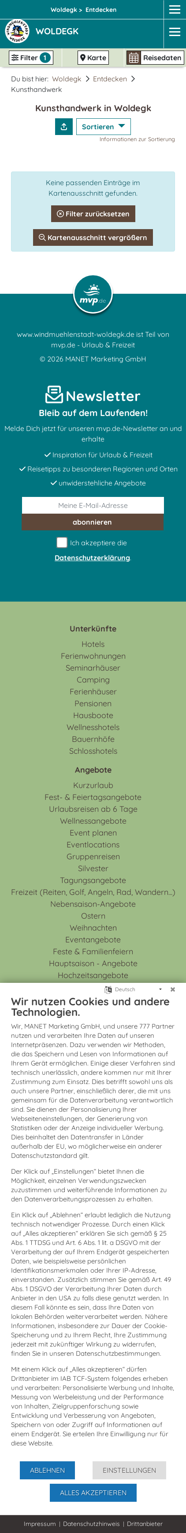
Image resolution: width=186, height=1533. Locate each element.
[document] (93, 1227)
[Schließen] (172, 989)
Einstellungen (129, 1470)
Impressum (40, 1524)
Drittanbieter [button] (145, 1524)
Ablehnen (47, 1470)
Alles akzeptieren (93, 1492)
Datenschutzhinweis (91, 1524)
